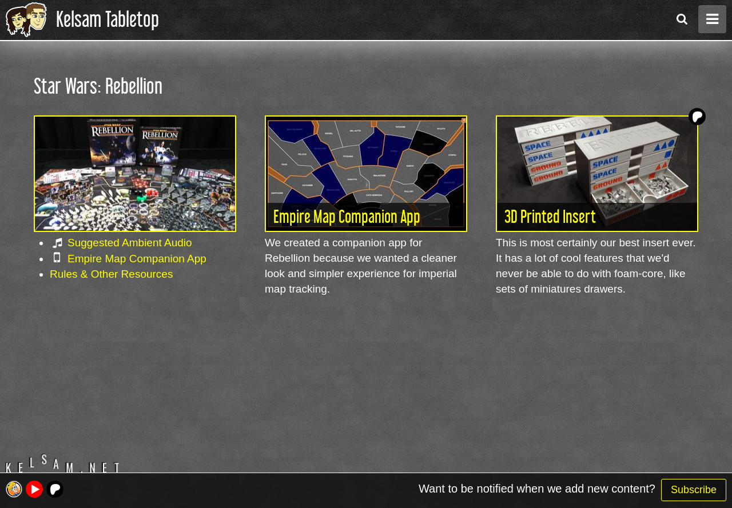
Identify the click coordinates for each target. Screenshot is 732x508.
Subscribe (694, 489)
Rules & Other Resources (111, 274)
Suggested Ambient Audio (129, 243)
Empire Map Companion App (136, 259)
